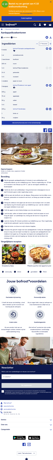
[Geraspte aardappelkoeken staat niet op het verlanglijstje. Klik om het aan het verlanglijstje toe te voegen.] (47, 49)
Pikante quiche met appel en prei (39, 266)
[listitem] (26, 183)
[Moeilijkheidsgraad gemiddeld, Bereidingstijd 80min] (17, 37)
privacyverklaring (11, 393)
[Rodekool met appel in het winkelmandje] (50, 85)
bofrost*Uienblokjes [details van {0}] (19, 109)
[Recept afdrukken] (50, 37)
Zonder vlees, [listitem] (10, 171)
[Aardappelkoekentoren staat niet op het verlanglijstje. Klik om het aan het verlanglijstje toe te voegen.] (47, 37)
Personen (44, 44)
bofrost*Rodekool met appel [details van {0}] (22, 85)
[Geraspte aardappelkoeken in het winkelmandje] (50, 49)
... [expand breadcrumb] (3, 29)
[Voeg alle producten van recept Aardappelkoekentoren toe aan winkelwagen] (26, 123)
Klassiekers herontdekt (12, 29)
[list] (26, 311)
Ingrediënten (9, 43)
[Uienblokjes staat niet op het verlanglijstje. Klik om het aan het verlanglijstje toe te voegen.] (47, 109)
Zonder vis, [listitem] (4, 171)
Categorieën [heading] (26, 429)
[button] (4, 25)
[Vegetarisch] (14, 51)
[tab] (40, 25)
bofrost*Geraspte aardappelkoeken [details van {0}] (24, 48)
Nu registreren (26, 385)
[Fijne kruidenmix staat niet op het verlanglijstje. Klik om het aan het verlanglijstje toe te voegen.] (47, 68)
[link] (15, 24)
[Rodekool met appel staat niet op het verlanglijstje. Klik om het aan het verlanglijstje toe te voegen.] (47, 85)
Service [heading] (26, 419)
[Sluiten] (50, 2)
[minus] (37, 44)
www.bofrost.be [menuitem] (7, 406)
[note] (39, 271)
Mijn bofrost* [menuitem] (6, 403)
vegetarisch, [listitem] (17, 171)
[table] (26, 84)
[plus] (50, 44)
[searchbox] (35, 24)
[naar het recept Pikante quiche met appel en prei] (39, 254)
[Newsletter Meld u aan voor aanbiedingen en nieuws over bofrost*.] (26, 382)
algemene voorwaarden (25, 393)
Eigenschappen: (7, 169)
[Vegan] (14, 87)
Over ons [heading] (26, 424)
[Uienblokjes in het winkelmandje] (50, 109)
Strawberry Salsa (8, 266)
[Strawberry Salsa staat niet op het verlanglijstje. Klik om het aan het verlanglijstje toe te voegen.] (24, 246)
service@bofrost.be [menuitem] (8, 409)
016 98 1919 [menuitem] (6, 412)
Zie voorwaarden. (26, 13)
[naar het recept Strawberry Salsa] (14, 254)
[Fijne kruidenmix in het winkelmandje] (50, 68)
